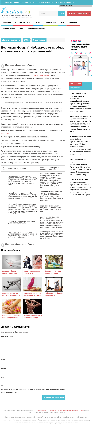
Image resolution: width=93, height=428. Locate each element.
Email (3, 368)
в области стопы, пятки (40, 75)
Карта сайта (79, 410)
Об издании (52, 410)
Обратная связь (40, 410)
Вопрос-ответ (9, 28)
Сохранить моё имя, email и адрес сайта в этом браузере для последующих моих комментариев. (33, 390)
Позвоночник (50, 23)
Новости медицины (45, 2)
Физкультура (39, 40)
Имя (3, 359)
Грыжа (37, 23)
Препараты (73, 23)
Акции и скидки (28, 2)
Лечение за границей (36, 28)
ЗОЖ (21, 28)
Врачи (16, 2)
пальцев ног (6, 133)
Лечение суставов (11, 40)
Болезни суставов (23, 23)
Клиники (8, 2)
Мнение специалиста (65, 2)
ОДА (62, 23)
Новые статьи (75, 84)
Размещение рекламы (66, 410)
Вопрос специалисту (79, 13)
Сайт (3, 377)
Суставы (7, 23)
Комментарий (7, 336)
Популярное (75, 88)
